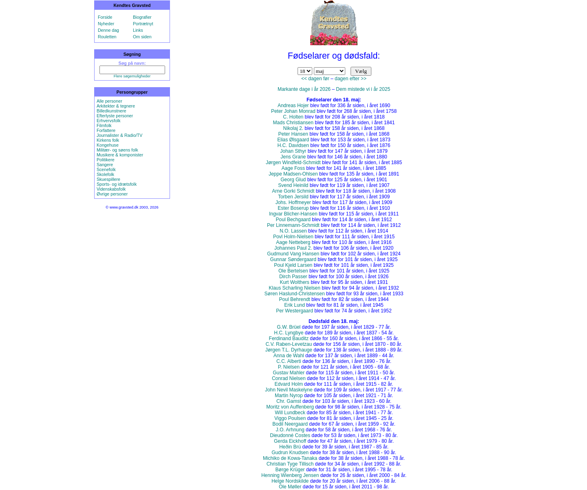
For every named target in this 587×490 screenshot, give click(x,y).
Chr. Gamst (288, 401)
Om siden (142, 36)
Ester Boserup (293, 208)
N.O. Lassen (293, 231)
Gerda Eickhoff (290, 441)
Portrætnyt (143, 23)
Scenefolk (106, 169)
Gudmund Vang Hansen (293, 254)
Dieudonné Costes (290, 435)
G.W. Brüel (288, 327)
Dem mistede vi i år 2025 (363, 89)
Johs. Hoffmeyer (293, 202)
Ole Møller (290, 487)
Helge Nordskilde (290, 481)
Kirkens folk (108, 140)
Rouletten (107, 36)
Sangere (105, 164)
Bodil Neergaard (290, 424)
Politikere (106, 159)
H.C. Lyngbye (288, 333)
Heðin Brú (290, 447)
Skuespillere (108, 179)
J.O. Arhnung (290, 430)
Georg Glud (293, 179)
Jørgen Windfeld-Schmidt (293, 162)
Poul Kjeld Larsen (293, 265)
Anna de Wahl (289, 355)
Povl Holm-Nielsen (293, 237)
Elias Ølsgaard (293, 140)
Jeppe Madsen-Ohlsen (293, 174)
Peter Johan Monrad (293, 111)
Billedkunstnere (111, 110)
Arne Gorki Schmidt (293, 191)
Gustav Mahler (289, 373)
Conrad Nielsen (289, 378)
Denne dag (108, 30)
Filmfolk (104, 125)
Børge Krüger (290, 469)
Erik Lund (294, 305)
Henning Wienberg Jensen (290, 475)
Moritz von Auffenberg (290, 407)
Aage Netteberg (293, 242)
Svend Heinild (293, 185)
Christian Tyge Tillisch (290, 464)
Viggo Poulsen (290, 418)
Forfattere (106, 130)
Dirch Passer (293, 276)
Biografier (142, 17)
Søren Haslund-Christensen (295, 294)
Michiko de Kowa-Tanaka (290, 458)
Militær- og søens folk (117, 149)
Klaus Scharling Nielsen (294, 288)
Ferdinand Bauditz (289, 338)
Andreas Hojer (293, 105)
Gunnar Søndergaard (293, 259)
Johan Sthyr (293, 151)
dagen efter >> (350, 78)
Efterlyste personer (115, 115)
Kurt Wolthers (294, 282)
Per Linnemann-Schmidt (293, 225)
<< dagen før (315, 78)
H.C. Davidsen (293, 145)
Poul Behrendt (294, 299)
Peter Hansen (293, 134)
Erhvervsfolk (109, 120)
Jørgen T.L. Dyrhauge (288, 350)
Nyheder (106, 23)
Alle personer (109, 101)
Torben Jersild (293, 197)
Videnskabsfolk (111, 189)
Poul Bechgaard (293, 219)
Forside (105, 17)
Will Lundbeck (290, 412)
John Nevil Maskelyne (289, 390)
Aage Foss (293, 168)
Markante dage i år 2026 (304, 89)
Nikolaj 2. (293, 128)
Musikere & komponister (120, 154)
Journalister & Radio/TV (120, 135)
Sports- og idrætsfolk (117, 184)
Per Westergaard (294, 311)
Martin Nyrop (289, 395)
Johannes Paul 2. (293, 248)
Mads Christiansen (293, 122)
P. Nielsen (289, 367)
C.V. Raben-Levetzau (288, 344)
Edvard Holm (289, 384)
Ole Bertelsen (293, 271)
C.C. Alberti (288, 361)
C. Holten (293, 117)
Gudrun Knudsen (290, 452)
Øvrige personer (112, 193)
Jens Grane (293, 157)
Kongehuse (108, 145)
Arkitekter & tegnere (116, 105)
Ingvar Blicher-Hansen (293, 214)
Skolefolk (105, 174)
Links (138, 30)
